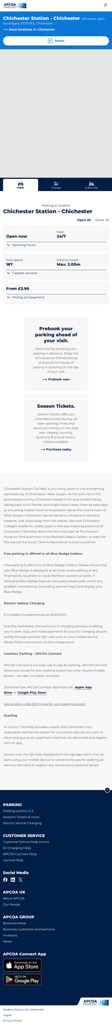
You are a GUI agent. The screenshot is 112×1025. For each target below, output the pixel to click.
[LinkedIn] (13, 879)
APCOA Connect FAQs (20, 854)
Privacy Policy (12, 1020)
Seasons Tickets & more (21, 817)
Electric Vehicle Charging (22, 823)
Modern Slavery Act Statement (23, 1009)
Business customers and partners (29, 929)
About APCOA (14, 898)
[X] (20, 879)
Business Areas (14, 923)
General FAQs (13, 860)
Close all (102, 220)
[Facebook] (5, 879)
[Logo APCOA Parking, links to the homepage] (15, 5)
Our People (11, 904)
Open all (84, 220)
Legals (7, 1015)
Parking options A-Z (18, 811)
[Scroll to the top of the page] (107, 790)
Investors (10, 935)
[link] (56, 379)
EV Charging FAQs (17, 848)
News (7, 941)
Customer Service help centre (26, 842)
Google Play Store (32, 692)
